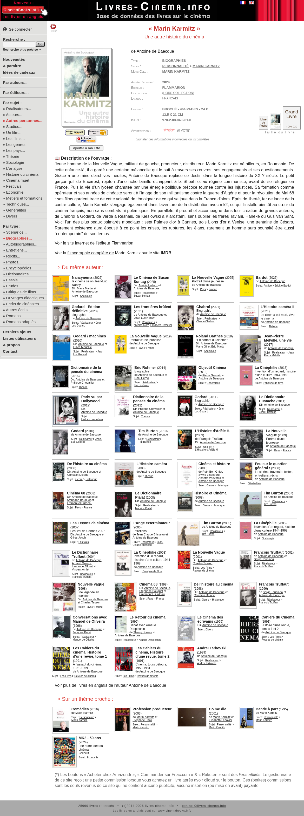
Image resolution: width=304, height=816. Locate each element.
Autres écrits (17, 310)
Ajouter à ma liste (86, 148)
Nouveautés (14, 59)
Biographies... (19, 238)
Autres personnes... (24, 120)
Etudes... (14, 286)
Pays (203, 289)
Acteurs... (14, 114)
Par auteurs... (15, 82)
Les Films (206, 567)
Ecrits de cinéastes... (24, 304)
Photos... (14, 262)
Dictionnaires (17, 274)
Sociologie (15, 162)
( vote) (176, 130)
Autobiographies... (21, 244)
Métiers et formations (24, 198)
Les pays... (15, 150)
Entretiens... (16, 250)
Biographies (174, 61)
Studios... (14, 126)
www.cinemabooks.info (175, 810)
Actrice (268, 285)
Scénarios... (16, 232)
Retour (53, 27)
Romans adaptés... (22, 321)
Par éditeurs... (16, 92)
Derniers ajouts (17, 332)
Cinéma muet (17, 180)
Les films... (15, 138)
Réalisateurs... (18, 108)
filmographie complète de (90, 253)
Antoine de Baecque (147, 685)
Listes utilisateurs (19, 338)
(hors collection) (178, 93)
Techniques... (17, 204)
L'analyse (14, 168)
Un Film (207, 446)
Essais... (13, 280)
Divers (11, 216)
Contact (10, 351)
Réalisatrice (148, 292)
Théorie (12, 156)
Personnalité (175, 66)
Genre (79, 479)
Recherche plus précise (20, 49)
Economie (15, 192)
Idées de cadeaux (19, 72)
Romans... (15, 316)
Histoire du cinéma (22, 174)
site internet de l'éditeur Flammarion (100, 243)
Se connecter (17, 29)
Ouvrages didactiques (25, 298)
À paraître (12, 66)
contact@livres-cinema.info (204, 806)
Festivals (14, 186)
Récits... (13, 256)
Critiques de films (21, 292)
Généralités (16, 210)
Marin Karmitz (175, 71)
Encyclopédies (18, 268)
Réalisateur (86, 322)
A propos (11, 345)
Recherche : (14, 39)
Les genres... (17, 144)
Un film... (14, 132)
